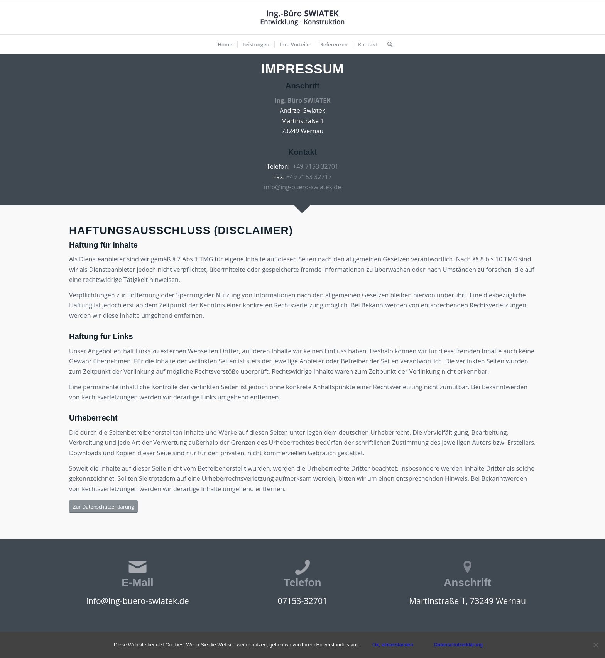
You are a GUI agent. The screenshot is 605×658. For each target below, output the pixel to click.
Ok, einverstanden (392, 645)
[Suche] (387, 44)
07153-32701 (303, 600)
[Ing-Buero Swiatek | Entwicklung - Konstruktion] (302, 17)
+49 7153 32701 (315, 166)
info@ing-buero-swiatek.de (302, 187)
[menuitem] (225, 44)
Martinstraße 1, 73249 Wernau (467, 600)
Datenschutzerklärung (458, 645)
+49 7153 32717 (309, 177)
